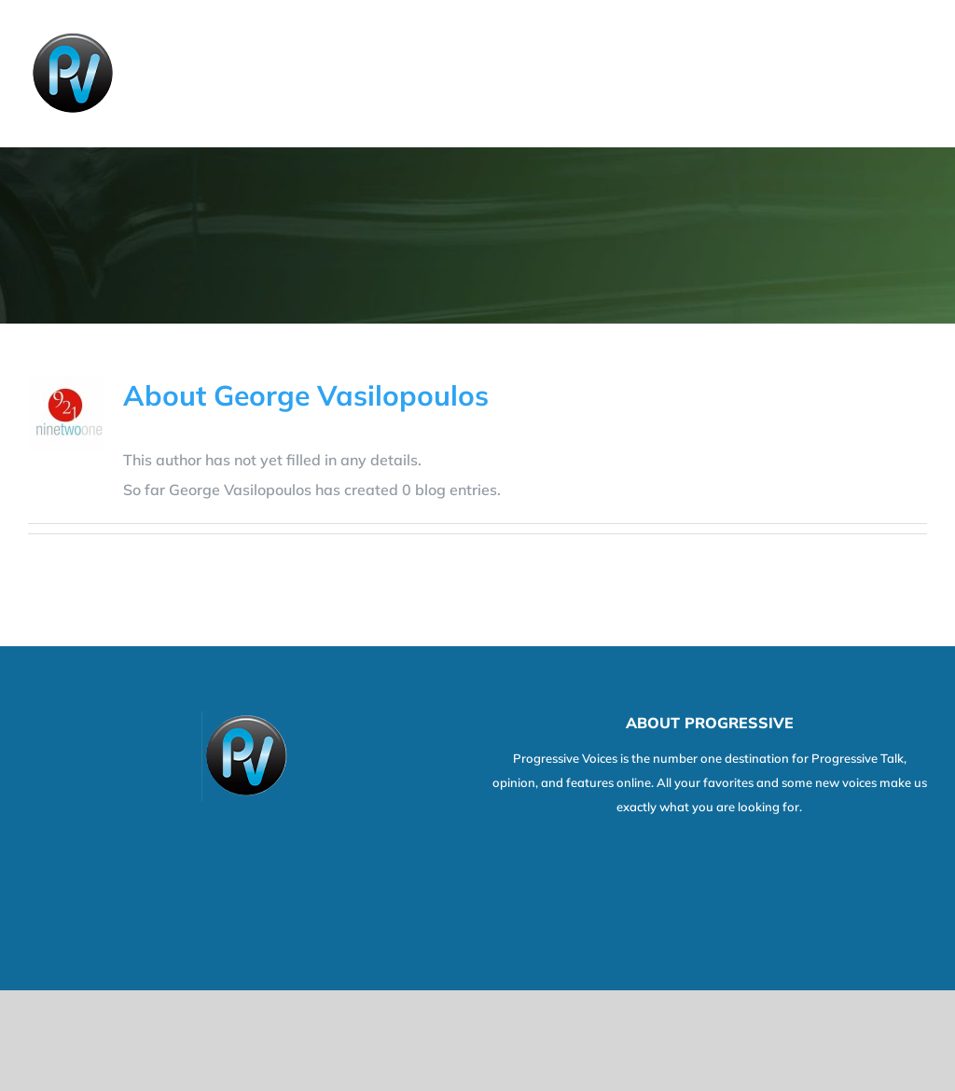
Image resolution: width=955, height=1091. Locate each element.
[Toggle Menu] (914, 73)
